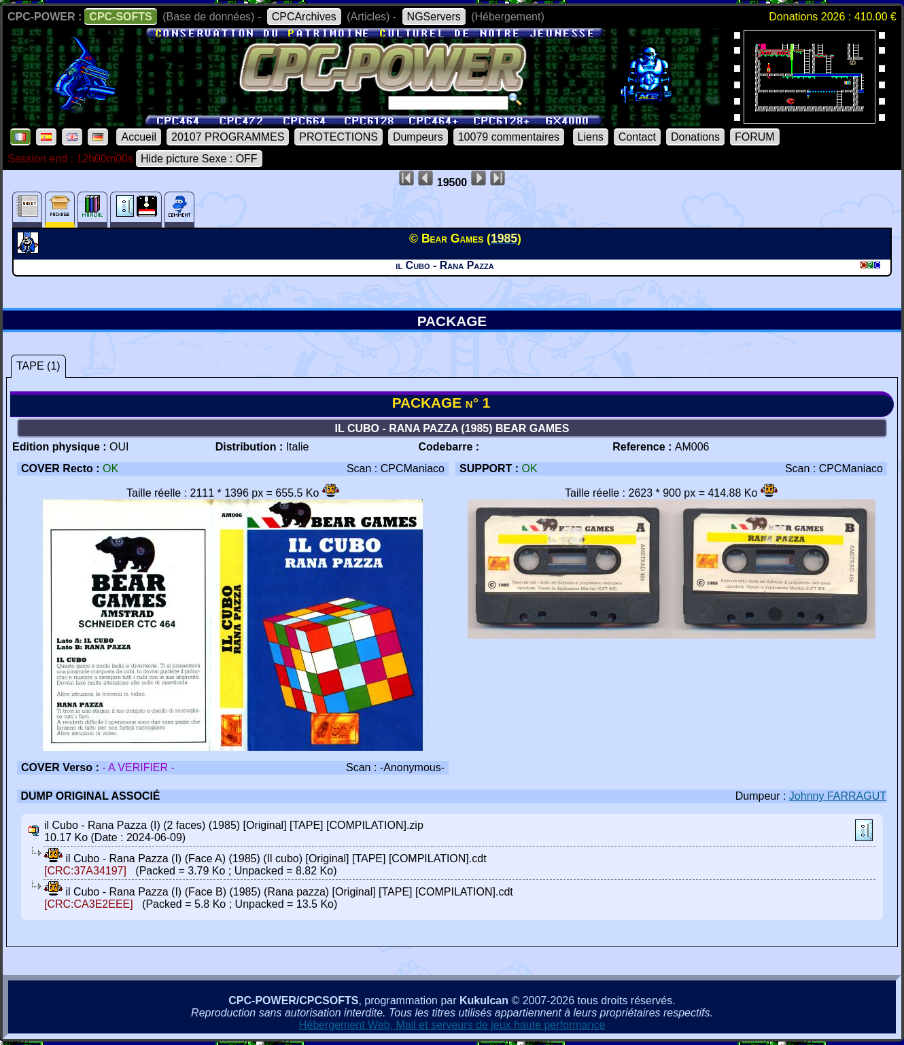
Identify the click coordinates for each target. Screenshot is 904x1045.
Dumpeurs (418, 137)
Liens (591, 137)
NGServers (434, 16)
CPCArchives (304, 16)
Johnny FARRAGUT (837, 796)
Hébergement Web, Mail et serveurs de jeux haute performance (452, 1025)
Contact (637, 137)
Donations (695, 137)
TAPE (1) (38, 366)
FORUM (755, 137)
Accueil (138, 137)
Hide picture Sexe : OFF (199, 158)
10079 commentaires (508, 137)
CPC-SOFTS (120, 16)
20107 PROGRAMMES (227, 137)
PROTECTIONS (338, 137)
